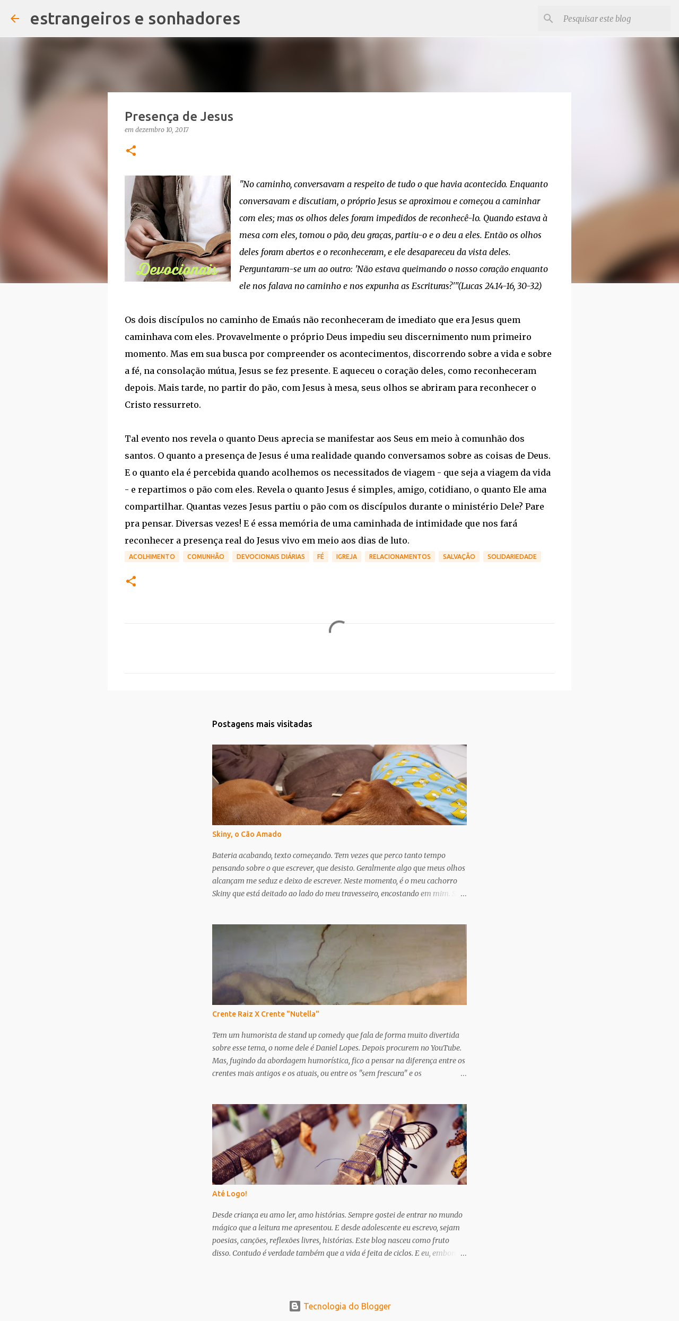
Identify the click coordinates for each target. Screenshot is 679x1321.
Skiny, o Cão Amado (247, 834)
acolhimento (152, 556)
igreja (346, 556)
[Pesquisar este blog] (615, 18)
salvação (459, 556)
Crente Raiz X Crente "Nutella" (265, 1014)
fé (320, 556)
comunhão (205, 556)
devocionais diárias (271, 556)
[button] (131, 151)
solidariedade (512, 556)
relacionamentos (400, 556)
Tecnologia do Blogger (340, 1306)
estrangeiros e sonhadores (135, 18)
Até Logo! (229, 1193)
